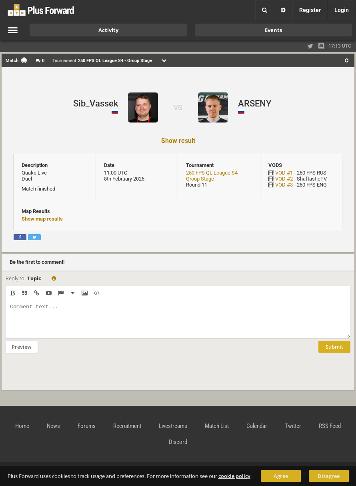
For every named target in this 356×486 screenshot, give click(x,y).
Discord (178, 442)
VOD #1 (284, 173)
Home (22, 426)
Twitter (293, 426)
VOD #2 (284, 179)
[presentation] (66, 376)
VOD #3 (284, 185)
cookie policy (234, 476)
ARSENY (254, 103)
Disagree (329, 476)
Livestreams (173, 426)
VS (178, 107)
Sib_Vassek (95, 103)
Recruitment (127, 426)
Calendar (256, 426)
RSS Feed (330, 426)
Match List (217, 426)
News (53, 426)
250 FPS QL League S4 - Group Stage (213, 176)
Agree (281, 476)
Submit (334, 352)
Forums (87, 426)
